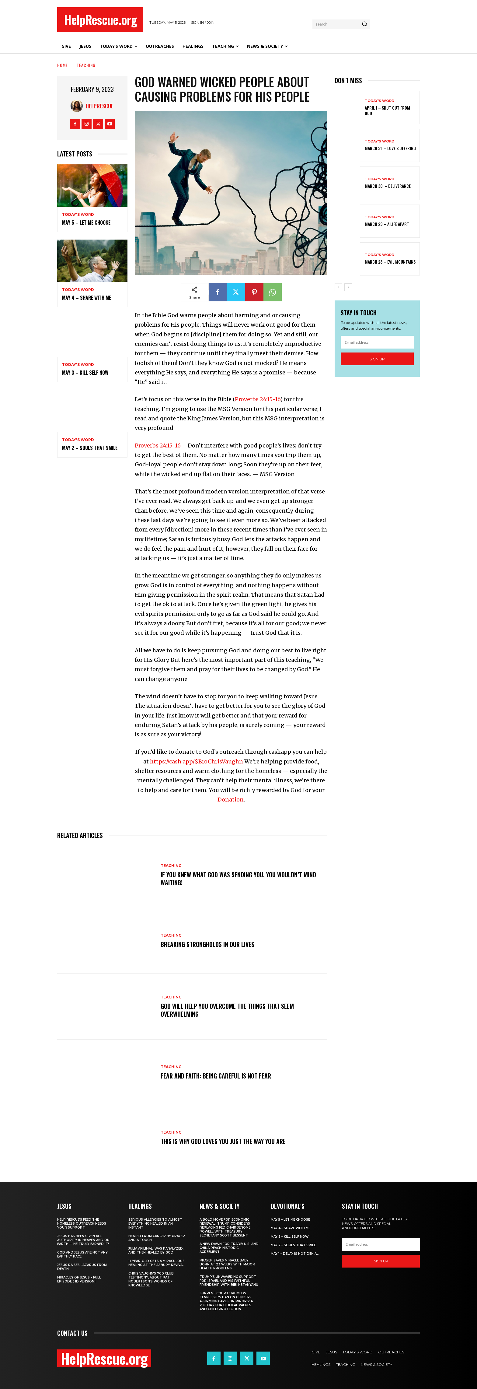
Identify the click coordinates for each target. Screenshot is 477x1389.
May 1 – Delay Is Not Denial (295, 1254)
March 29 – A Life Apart (387, 224)
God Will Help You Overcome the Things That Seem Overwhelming (227, 1010)
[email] (377, 342)
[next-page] (348, 287)
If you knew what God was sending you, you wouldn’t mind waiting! (238, 878)
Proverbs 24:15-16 (257, 399)
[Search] (364, 24)
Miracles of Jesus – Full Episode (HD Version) (79, 1279)
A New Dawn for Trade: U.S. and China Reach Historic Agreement (229, 1248)
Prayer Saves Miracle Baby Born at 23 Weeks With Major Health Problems (227, 1264)
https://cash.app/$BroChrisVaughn (196, 761)
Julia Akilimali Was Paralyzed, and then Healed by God (155, 1250)
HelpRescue (99, 106)
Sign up (377, 359)
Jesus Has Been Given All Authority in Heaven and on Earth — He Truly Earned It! (83, 1240)
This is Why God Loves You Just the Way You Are (223, 1141)
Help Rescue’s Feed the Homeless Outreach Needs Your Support (81, 1223)
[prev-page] (338, 287)
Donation (231, 799)
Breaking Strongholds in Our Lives (207, 944)
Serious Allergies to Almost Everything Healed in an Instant (155, 1223)
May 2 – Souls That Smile (89, 447)
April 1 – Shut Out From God (387, 110)
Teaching (86, 65)
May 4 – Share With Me (86, 297)
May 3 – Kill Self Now (85, 372)
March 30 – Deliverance (388, 186)
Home (62, 65)
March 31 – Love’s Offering (390, 148)
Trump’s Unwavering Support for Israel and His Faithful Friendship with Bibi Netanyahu (229, 1281)
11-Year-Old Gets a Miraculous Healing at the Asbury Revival (156, 1263)
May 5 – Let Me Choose (86, 222)
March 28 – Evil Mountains (390, 261)
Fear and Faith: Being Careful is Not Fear (216, 1075)
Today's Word (78, 214)
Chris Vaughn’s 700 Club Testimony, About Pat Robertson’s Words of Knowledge (151, 1279)
